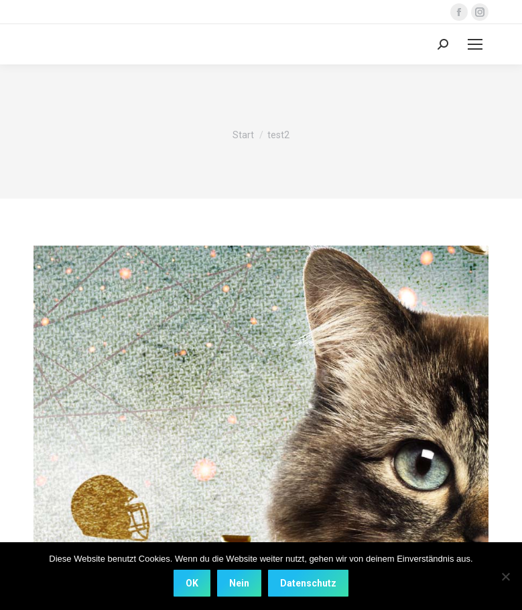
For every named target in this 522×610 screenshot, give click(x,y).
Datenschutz (308, 583)
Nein (239, 583)
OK (192, 583)
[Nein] (505, 576)
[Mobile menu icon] (475, 44)
